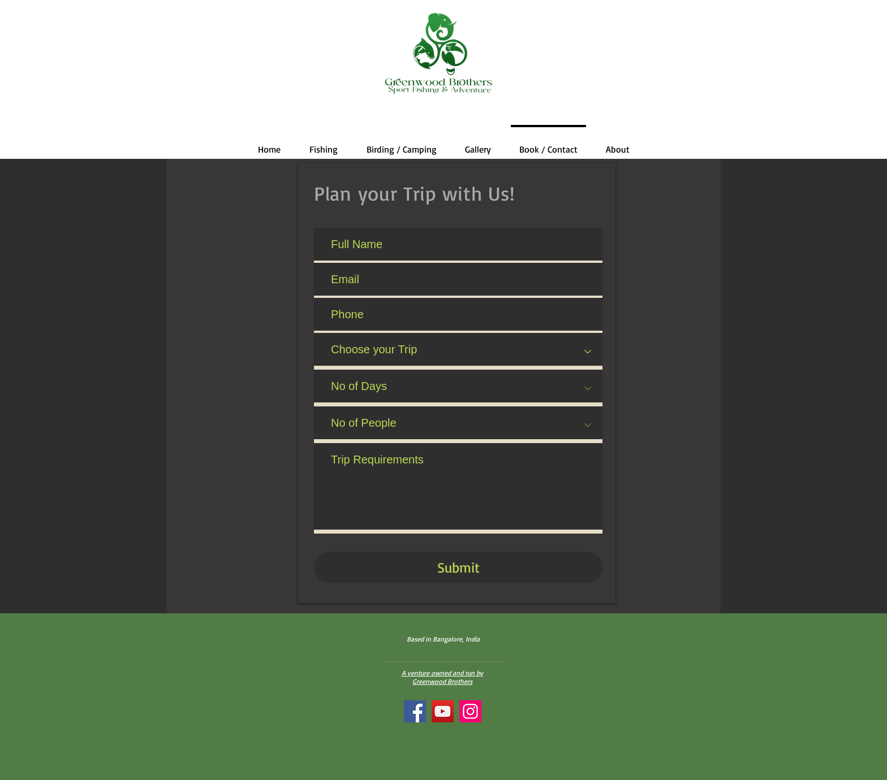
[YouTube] (443, 711)
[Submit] (458, 567)
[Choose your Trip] (458, 351)
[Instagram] (470, 711)
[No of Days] (458, 388)
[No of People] (458, 424)
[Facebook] (415, 711)
